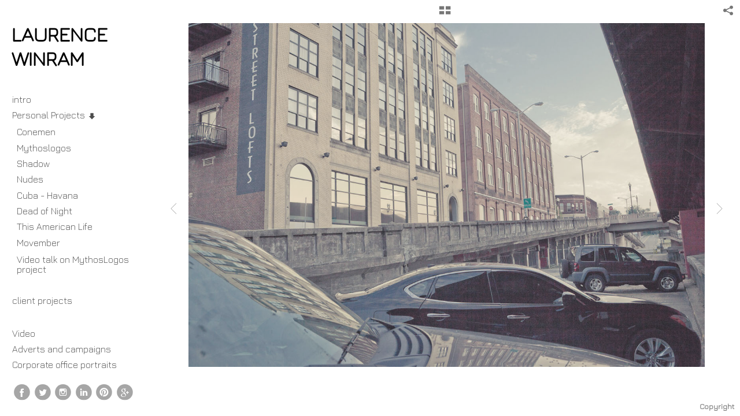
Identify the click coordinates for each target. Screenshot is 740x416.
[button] (445, 14)
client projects (48, 300)
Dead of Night (44, 211)
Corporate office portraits (64, 364)
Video (23, 333)
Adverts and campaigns (61, 349)
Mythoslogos (44, 148)
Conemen (36, 132)
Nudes (30, 179)
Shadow (33, 163)
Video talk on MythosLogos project (73, 264)
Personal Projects (54, 115)
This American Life (54, 226)
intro (21, 99)
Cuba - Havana (47, 195)
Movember (44, 242)
